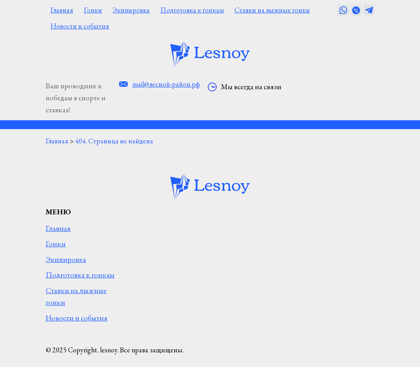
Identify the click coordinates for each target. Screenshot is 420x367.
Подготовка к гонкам (192, 10)
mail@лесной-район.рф (166, 84)
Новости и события (80, 26)
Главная (62, 10)
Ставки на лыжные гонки (272, 10)
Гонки (93, 10)
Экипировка (131, 10)
